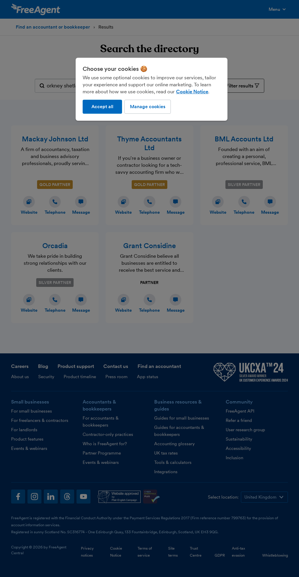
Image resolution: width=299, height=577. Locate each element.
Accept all (102, 106)
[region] (151, 89)
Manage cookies (147, 106)
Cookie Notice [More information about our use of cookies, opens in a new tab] (192, 91)
